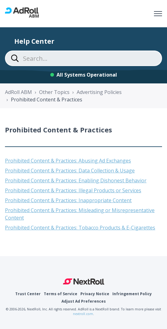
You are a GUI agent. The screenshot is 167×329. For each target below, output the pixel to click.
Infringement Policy (132, 293)
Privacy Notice (94, 293)
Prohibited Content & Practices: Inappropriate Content (68, 200)
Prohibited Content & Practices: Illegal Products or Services (73, 190)
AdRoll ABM (18, 92)
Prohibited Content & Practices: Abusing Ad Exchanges (68, 160)
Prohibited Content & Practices (46, 99)
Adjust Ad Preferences (83, 301)
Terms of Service (60, 293)
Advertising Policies (99, 92)
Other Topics (54, 92)
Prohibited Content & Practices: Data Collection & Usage (70, 170)
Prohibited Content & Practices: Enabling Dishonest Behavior (76, 180)
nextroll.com (83, 314)
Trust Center (28, 293)
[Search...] (83, 58)
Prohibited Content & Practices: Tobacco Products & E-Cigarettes (80, 227)
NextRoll (83, 281)
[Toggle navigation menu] (158, 13)
